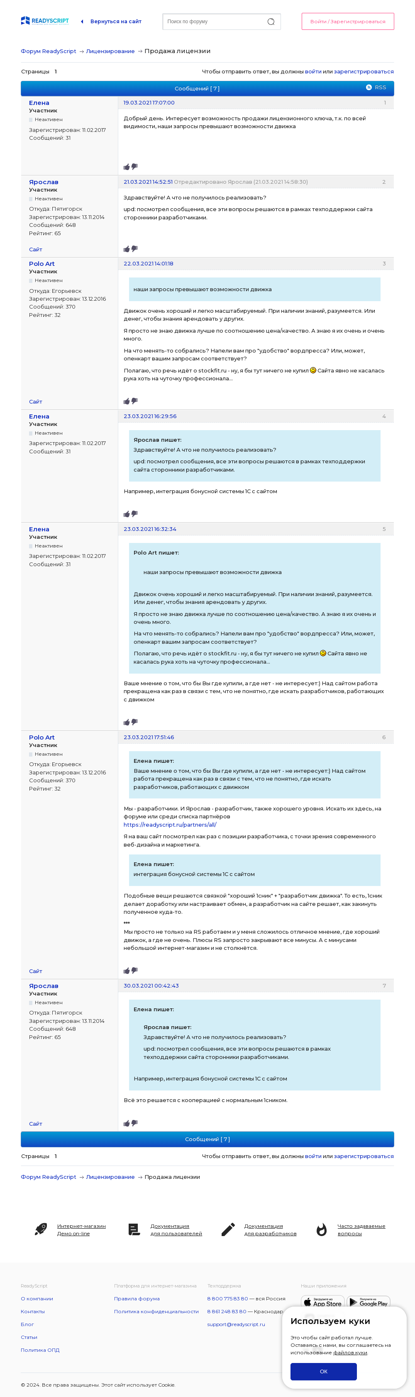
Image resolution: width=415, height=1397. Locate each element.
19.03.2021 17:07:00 (149, 102)
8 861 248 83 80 (227, 1311)
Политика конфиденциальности (156, 1311)
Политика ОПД (40, 1350)
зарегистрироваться (364, 71)
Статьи (29, 1337)
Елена (39, 103)
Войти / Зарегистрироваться (348, 21)
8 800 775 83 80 (228, 1298)
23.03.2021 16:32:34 (150, 529)
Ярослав (44, 182)
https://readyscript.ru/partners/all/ (170, 824)
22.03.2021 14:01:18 (148, 263)
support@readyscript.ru (236, 1324)
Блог (27, 1324)
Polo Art (42, 264)
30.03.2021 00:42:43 (151, 985)
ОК (323, 1371)
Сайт (35, 249)
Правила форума (137, 1298)
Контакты (33, 1311)
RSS (380, 87)
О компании (37, 1298)
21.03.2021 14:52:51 (148, 181)
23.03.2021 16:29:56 (150, 416)
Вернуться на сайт (116, 21)
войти (313, 71)
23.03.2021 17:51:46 (149, 737)
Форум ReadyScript (48, 51)
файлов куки (350, 1352)
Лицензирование (110, 51)
